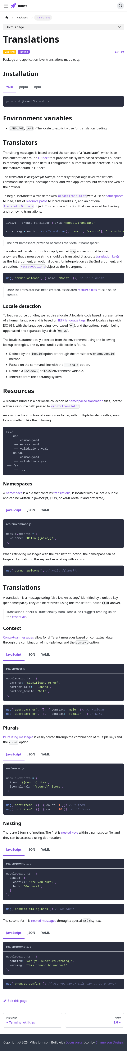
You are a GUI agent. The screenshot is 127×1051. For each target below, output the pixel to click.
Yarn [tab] (9, 87)
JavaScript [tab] (13, 510)
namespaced (78, 401)
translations (61, 493)
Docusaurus (74, 1042)
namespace (14, 493)
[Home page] (6, 18)
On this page (15, 27)
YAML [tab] (45, 510)
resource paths (36, 201)
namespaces (115, 196)
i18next (43, 158)
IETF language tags (71, 320)
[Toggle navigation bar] (6, 6)
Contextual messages (18, 637)
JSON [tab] (31, 510)
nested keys (69, 832)
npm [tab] (37, 87)
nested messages (43, 920)
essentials (19, 617)
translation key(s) (108, 256)
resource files (87, 290)
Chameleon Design (109, 1042)
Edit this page (15, 1001)
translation (95, 401)
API (119, 52)
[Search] (120, 5)
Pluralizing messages (18, 737)
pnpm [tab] (23, 87)
